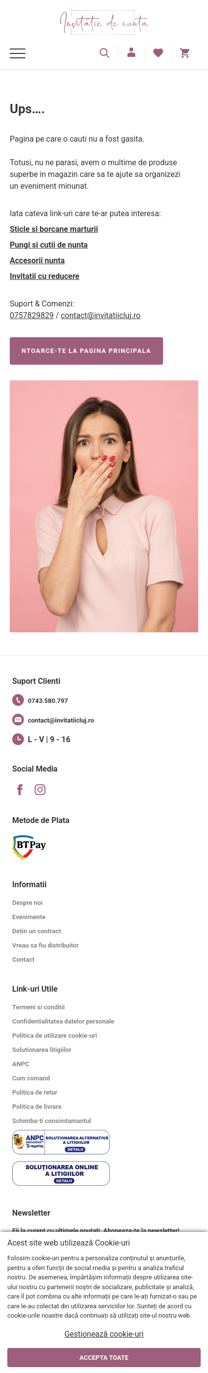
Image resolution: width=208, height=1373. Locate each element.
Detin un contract (36, 931)
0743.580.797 (40, 700)
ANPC (20, 1064)
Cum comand (31, 1078)
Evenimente (28, 917)
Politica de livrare (37, 1106)
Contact (23, 959)
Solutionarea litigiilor (41, 1049)
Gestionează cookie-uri (104, 1334)
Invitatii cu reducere (45, 276)
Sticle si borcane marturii (54, 229)
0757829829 (32, 315)
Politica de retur (35, 1092)
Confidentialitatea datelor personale (63, 1021)
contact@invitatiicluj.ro (100, 315)
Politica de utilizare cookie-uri (54, 1035)
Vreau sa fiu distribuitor (45, 945)
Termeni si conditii (38, 1007)
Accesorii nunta (37, 260)
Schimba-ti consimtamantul (51, 1120)
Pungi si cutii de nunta (49, 245)
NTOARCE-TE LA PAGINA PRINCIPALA (86, 350)
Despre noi (27, 902)
